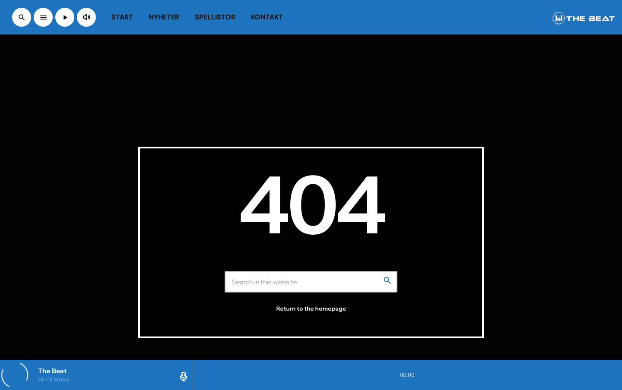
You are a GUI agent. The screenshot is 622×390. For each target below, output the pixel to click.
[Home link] (584, 17)
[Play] (64, 17)
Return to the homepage (311, 308)
